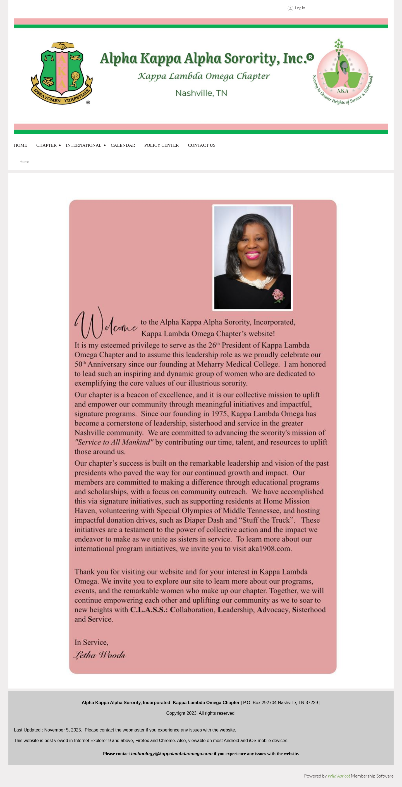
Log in (300, 8)
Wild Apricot (339, 776)
